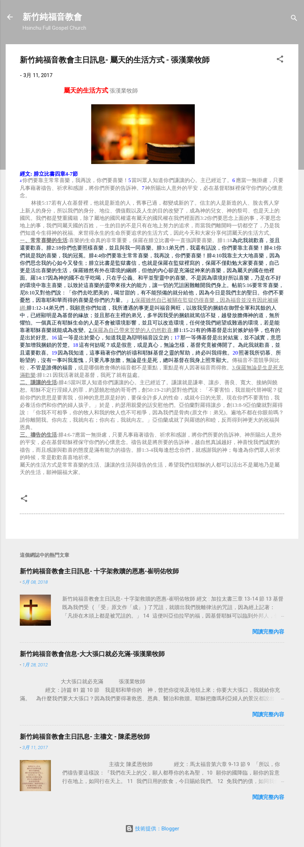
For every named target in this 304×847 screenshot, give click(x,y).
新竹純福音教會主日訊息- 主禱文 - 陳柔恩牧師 (85, 736)
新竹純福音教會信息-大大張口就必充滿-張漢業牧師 (92, 654)
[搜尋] (294, 19)
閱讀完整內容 (268, 632)
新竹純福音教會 (52, 17)
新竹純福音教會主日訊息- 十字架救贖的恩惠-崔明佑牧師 (99, 571)
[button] (280, 60)
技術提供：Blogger (152, 828)
